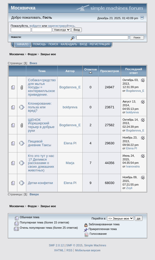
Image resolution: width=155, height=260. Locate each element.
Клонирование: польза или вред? (40, 107)
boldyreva (70, 107)
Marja (70, 163)
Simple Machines (95, 245)
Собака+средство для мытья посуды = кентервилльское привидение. (42, 87)
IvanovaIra (133, 166)
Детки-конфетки (40, 183)
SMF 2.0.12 (56, 245)
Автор (69, 71)
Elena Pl (70, 143)
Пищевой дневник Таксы (39, 143)
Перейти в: (99, 218)
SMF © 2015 (74, 245)
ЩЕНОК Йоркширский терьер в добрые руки (41, 125)
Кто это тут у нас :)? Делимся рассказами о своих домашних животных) (41, 163)
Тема (42, 71)
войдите (35, 25)
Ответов (90, 71)
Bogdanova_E (70, 87)
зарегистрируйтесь (61, 25)
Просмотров (109, 71)
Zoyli (129, 188)
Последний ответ (133, 70)
